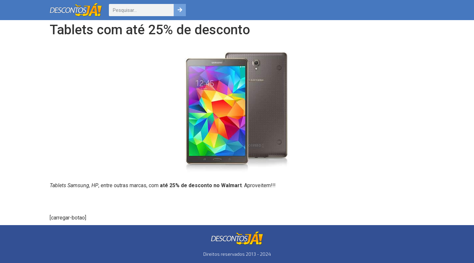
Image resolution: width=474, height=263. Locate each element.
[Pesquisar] (180, 10)
